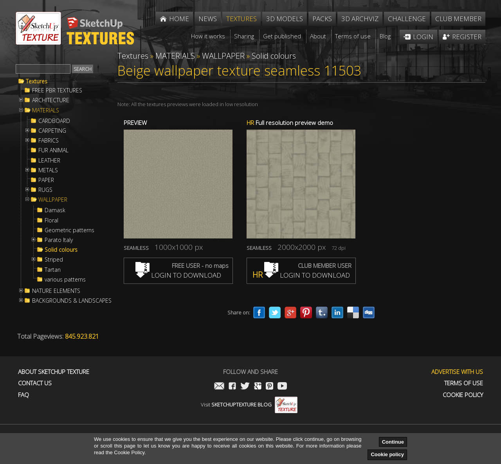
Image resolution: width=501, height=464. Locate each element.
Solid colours (61, 249)
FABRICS (48, 140)
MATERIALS (45, 110)
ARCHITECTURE (50, 100)
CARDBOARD (54, 121)
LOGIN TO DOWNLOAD (178, 275)
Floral (51, 220)
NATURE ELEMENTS (56, 290)
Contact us (35, 383)
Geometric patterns (69, 230)
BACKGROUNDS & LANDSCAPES (72, 300)
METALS (48, 170)
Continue (393, 442)
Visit (249, 404)
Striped (54, 259)
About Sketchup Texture (53, 372)
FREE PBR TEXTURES (57, 90)
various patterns (65, 279)
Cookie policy (387, 454)
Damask (55, 210)
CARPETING (52, 130)
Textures (36, 81)
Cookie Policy (463, 395)
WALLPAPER (52, 199)
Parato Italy (59, 240)
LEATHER (49, 160)
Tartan (53, 269)
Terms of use (463, 383)
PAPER (46, 180)
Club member (458, 18)
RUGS (45, 189)
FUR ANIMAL (53, 150)
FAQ (23, 395)
